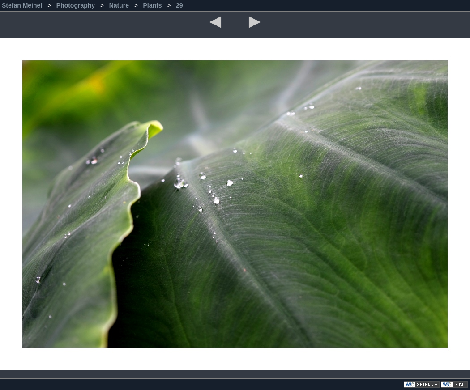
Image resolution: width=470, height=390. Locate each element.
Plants (153, 5)
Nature (120, 5)
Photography (76, 5)
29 (179, 5)
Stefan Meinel (23, 5)
